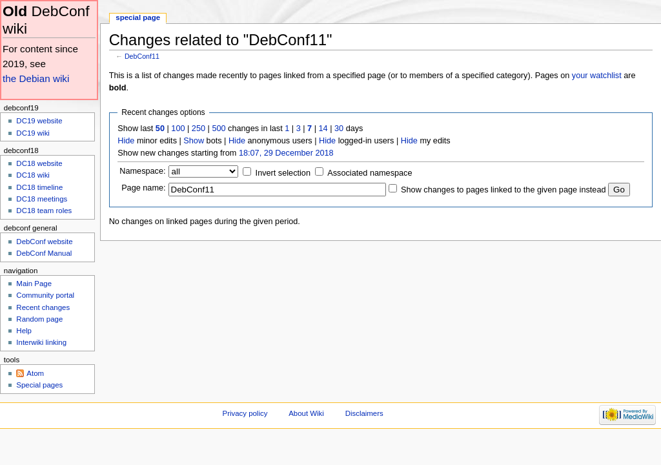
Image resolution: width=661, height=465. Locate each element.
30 (338, 128)
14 (323, 128)
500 (218, 128)
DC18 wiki (33, 175)
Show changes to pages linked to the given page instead (503, 189)
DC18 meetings (41, 199)
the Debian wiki (36, 78)
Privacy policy (245, 413)
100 (178, 128)
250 (198, 128)
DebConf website (44, 241)
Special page (138, 17)
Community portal (45, 295)
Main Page (34, 283)
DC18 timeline (39, 187)
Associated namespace (369, 173)
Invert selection (283, 173)
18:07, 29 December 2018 (286, 153)
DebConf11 (142, 56)
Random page (39, 319)
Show (193, 140)
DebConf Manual (44, 253)
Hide (125, 140)
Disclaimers (364, 413)
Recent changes (43, 307)
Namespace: (142, 171)
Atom (35, 373)
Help (24, 331)
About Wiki (306, 413)
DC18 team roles (44, 210)
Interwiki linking (41, 342)
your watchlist (597, 75)
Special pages (39, 385)
